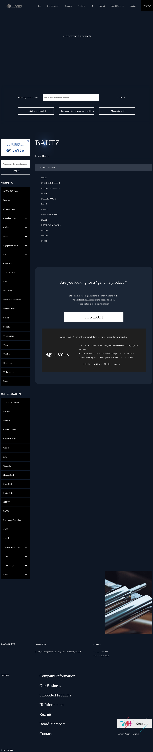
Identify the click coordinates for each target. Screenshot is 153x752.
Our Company (53, 6)
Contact (133, 6)
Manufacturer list (118, 111)
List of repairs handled (37, 111)
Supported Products (55, 695)
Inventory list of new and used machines (77, 111)
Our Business (50, 685)
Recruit (102, 6)
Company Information (57, 676)
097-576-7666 (102, 652)
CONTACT (93, 317)
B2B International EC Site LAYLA (102, 364)
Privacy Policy (124, 734)
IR (92, 6)
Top (39, 6)
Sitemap (136, 734)
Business (68, 6)
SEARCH (121, 97)
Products (81, 6)
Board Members (117, 6)
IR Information (51, 704)
